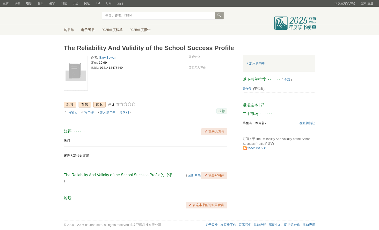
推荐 (222, 111)
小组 (75, 3)
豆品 (120, 3)
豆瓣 (6, 3)
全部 (287, 79)
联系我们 (245, 225)
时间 (108, 3)
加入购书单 (108, 112)
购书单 (69, 30)
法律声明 (260, 225)
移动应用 (309, 225)
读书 (17, 3)
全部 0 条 (194, 175)
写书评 (89, 112)
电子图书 (88, 30)
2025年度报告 (140, 30)
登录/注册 (367, 3)
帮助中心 (275, 225)
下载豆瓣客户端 (345, 3)
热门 (67, 140)
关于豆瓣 (211, 225)
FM (98, 3)
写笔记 (72, 112)
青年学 (247, 89)
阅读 (87, 3)
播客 (52, 3)
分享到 (124, 112)
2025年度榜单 (112, 30)
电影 (29, 3)
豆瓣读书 (81, 16)
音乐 (41, 3)
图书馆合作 (292, 225)
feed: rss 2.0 (257, 148)
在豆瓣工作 (228, 225)
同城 (64, 3)
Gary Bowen (107, 57)
